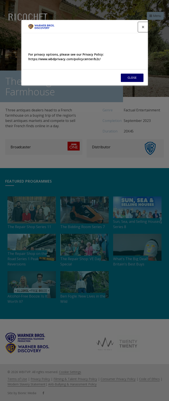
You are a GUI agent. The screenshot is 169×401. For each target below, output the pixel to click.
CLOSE (132, 78)
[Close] (143, 27)
